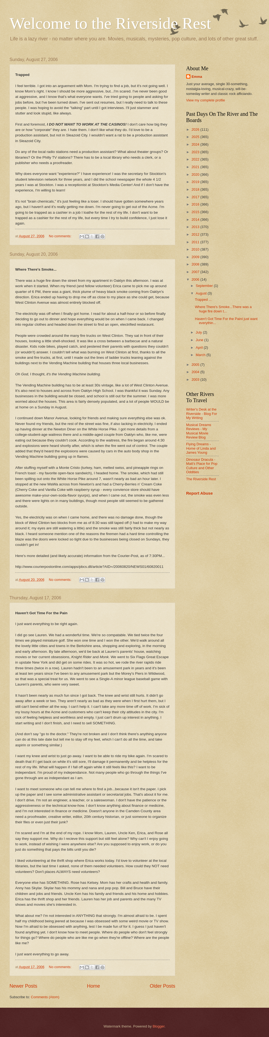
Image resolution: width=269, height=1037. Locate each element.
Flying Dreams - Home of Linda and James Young (201, 448)
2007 (196, 272)
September (205, 286)
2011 (196, 242)
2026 (196, 129)
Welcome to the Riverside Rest (110, 23)
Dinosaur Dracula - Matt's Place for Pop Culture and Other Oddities (201, 465)
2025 (196, 137)
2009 (196, 257)
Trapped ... (203, 299)
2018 (196, 189)
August (202, 293)
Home (93, 986)
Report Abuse (199, 493)
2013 (196, 227)
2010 (196, 249)
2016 (196, 204)
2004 (196, 372)
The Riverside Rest (201, 479)
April (200, 347)
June (200, 340)
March (201, 355)
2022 (196, 159)
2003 (196, 379)
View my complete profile (205, 100)
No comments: (61, 236)
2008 (196, 264)
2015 (196, 212)
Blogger (159, 1026)
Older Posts (162, 986)
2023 (196, 152)
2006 (196, 279)
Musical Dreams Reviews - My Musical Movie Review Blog (198, 431)
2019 (196, 182)
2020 (196, 174)
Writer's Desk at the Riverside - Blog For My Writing (201, 413)
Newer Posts (23, 986)
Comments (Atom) (45, 997)
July (199, 332)
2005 (196, 365)
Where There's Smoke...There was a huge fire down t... (223, 309)
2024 (196, 144)
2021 (196, 167)
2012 (196, 234)
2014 (196, 219)
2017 (196, 197)
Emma (197, 77)
